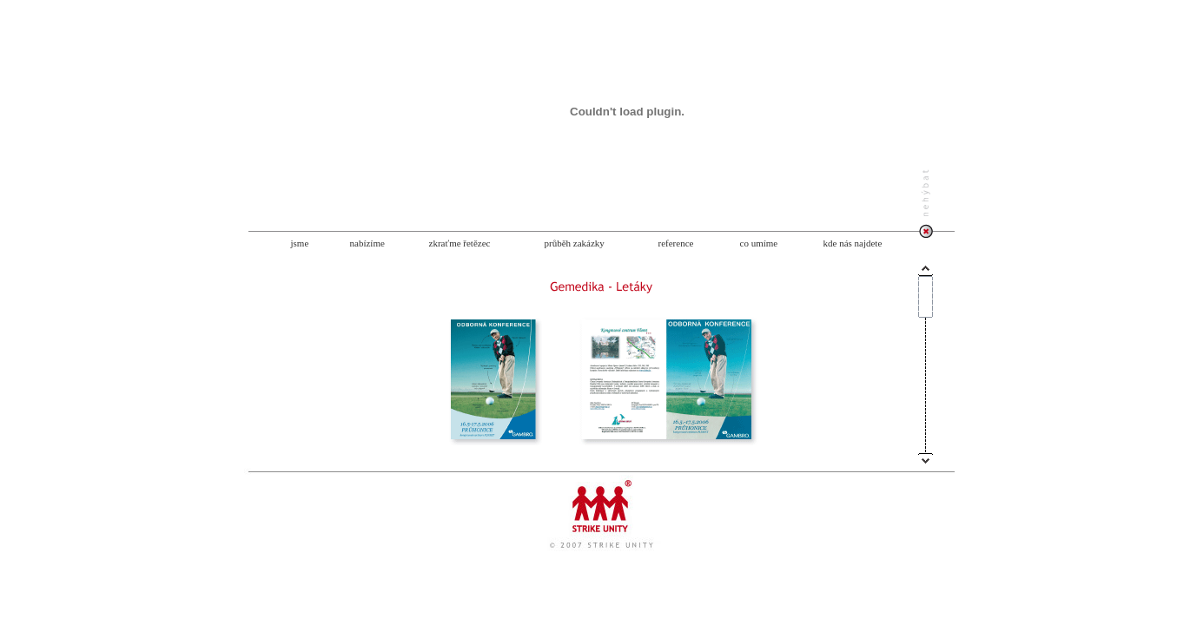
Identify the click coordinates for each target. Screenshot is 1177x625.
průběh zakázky (575, 243)
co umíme (759, 243)
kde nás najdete (853, 243)
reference (676, 243)
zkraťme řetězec (460, 243)
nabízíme (367, 243)
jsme (300, 243)
